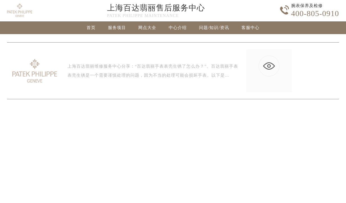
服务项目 (117, 27)
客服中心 (250, 27)
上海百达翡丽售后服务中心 (156, 7)
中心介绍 (178, 27)
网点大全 (147, 27)
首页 (91, 27)
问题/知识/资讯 (214, 27)
